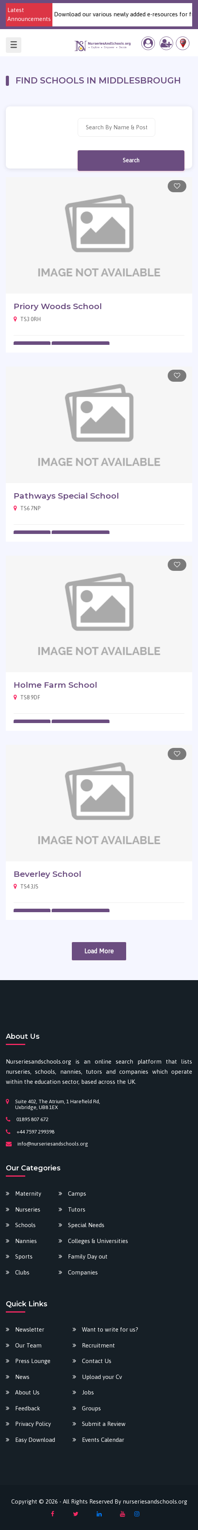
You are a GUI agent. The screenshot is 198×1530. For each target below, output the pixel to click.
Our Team (28, 1345)
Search (131, 160)
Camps (77, 1193)
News (22, 1377)
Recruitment (98, 1345)
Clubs (22, 1272)
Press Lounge (32, 1361)
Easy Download (35, 1439)
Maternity (28, 1193)
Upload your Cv (102, 1377)
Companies (83, 1272)
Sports (24, 1256)
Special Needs (86, 1225)
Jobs (88, 1392)
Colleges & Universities (98, 1241)
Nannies (26, 1241)
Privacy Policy (33, 1423)
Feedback (27, 1408)
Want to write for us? (110, 1329)
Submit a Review (103, 1423)
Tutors (76, 1209)
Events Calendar (103, 1439)
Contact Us (96, 1361)
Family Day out (88, 1256)
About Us (27, 1392)
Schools (25, 1225)
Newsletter (29, 1329)
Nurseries (27, 1209)
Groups (91, 1408)
